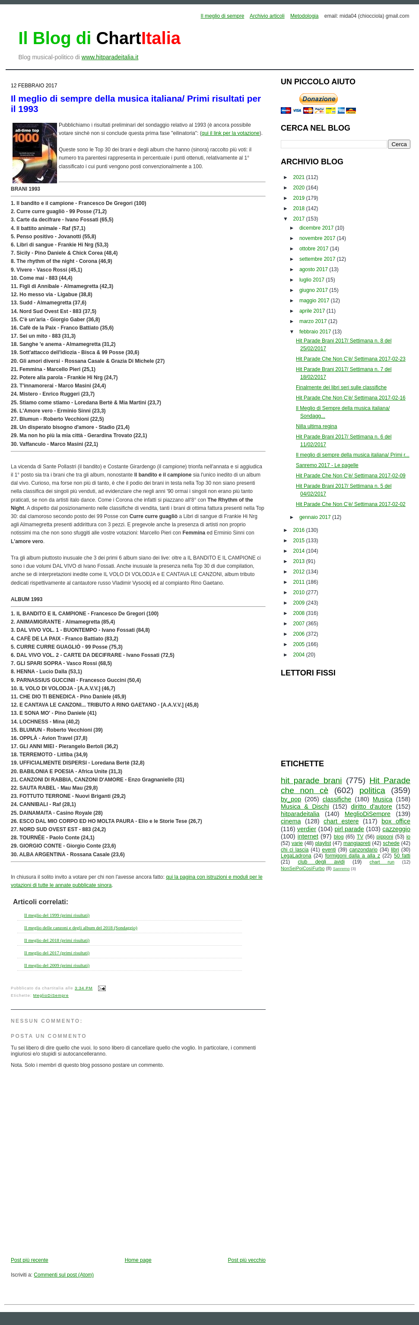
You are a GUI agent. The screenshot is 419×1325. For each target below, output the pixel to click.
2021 (299, 177)
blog (339, 837)
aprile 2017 (313, 311)
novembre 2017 (318, 238)
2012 (299, 572)
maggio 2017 (315, 301)
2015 (299, 541)
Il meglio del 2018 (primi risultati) (56, 940)
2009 (299, 603)
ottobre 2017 (314, 249)
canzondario (363, 850)
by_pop (291, 799)
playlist (323, 843)
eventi (329, 850)
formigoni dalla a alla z (352, 856)
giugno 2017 (314, 290)
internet (308, 836)
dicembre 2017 (317, 228)
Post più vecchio (247, 1260)
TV (360, 837)
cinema (291, 821)
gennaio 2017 (315, 517)
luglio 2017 (312, 280)
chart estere (341, 821)
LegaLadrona (296, 856)
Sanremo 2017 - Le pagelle (327, 465)
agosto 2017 (314, 269)
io (408, 837)
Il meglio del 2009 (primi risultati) (56, 965)
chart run (382, 861)
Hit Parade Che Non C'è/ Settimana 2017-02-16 (351, 398)
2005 (299, 644)
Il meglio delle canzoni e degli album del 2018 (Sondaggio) (80, 927)
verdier (306, 829)
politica (372, 790)
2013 (299, 561)
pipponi (385, 837)
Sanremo (341, 868)
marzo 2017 (313, 321)
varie (297, 843)
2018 (299, 208)
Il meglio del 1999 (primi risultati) (56, 915)
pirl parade (349, 829)
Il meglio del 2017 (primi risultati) (56, 952)
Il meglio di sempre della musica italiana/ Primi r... (352, 455)
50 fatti (402, 856)
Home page (138, 1260)
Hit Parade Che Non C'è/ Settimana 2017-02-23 (351, 359)
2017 (299, 219)
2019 (299, 198)
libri (395, 850)
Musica (383, 799)
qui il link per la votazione (231, 133)
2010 (299, 592)
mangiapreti (357, 843)
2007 (299, 624)
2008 (299, 613)
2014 (299, 551)
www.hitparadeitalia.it (110, 57)
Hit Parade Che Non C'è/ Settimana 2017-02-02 (351, 504)
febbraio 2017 (316, 332)
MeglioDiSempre (51, 995)
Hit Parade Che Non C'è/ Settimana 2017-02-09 (351, 476)
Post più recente (29, 1260)
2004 (299, 655)
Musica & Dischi (305, 806)
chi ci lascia (294, 850)
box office (395, 821)
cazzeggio (396, 829)
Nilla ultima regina (316, 426)
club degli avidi (321, 862)
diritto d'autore (371, 806)
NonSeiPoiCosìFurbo (302, 868)
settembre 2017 (318, 259)
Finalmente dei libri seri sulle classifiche (341, 387)
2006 (299, 634)
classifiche (337, 799)
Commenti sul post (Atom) (64, 1275)
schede (391, 843)
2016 (299, 530)
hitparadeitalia (300, 813)
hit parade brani (311, 780)
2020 (299, 188)
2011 (299, 582)
